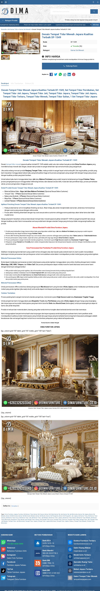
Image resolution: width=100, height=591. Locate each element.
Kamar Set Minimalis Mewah (26, 516)
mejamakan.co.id (80, 551)
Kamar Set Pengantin (52, 516)
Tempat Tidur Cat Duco (60, 519)
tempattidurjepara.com (82, 579)
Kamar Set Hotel (49, 514)
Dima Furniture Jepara (59, 227)
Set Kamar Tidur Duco (12, 517)
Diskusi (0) (29, 83)
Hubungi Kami (70, 66)
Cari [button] (94, 12)
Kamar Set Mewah (77, 50)
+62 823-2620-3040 (15, 544)
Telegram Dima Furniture (16, 579)
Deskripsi (5, 83)
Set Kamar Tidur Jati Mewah (40, 517)
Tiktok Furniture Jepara (16, 572)
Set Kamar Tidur (83, 516)
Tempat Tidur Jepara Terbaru (65, 521)
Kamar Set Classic (39, 514)
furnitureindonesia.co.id (83, 544)
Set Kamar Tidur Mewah (83, 517)
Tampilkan (15, 506)
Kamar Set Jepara (83, 514)
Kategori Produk (9, 20)
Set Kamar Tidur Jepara (55, 517)
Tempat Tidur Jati (84, 519)
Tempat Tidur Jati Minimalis (16, 521)
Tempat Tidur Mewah (80, 521)
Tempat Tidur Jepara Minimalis (47, 521)
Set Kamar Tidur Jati (25, 517)
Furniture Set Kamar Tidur (25, 514)
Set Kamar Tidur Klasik (69, 517)
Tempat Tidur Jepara (31, 521)
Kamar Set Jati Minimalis (70, 514)
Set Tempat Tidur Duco (46, 519)
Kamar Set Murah (41, 516)
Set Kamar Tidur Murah (18, 519)
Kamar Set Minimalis (12, 516)
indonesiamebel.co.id (82, 572)
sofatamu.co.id (79, 565)
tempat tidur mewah (13, 164)
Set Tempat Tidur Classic (32, 519)
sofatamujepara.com (82, 558)
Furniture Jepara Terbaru (16, 565)
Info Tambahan (17, 83)
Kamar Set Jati (58, 514)
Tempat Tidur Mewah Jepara (23, 90)
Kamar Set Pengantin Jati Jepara (68, 516)
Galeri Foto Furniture (15, 558)
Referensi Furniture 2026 (17, 551)
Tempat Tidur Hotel (73, 519)
